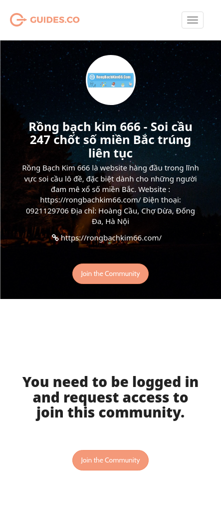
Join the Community (110, 273)
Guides (32, 20)
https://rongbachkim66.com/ (111, 237)
